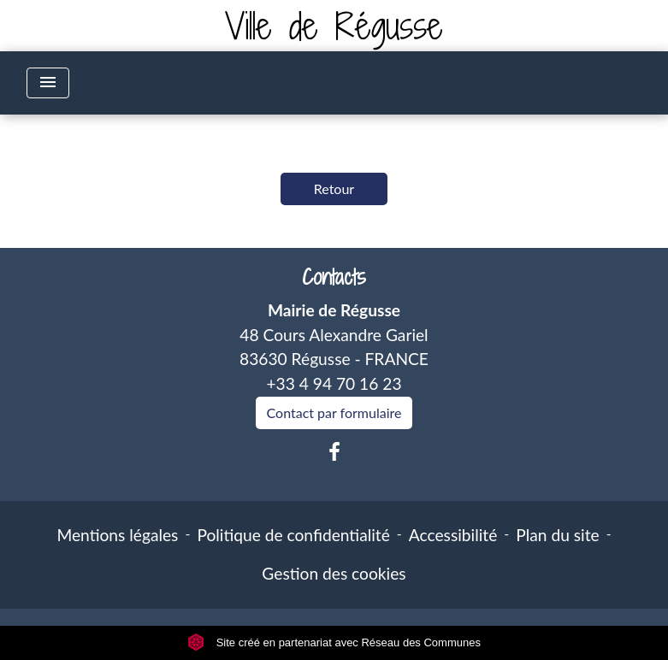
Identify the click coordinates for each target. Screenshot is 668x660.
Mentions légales (117, 535)
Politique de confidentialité (293, 535)
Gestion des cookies (333, 573)
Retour (334, 188)
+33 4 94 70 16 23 (333, 383)
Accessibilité (453, 535)
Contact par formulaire (334, 412)
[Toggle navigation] (48, 83)
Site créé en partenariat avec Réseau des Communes (334, 642)
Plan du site (557, 535)
